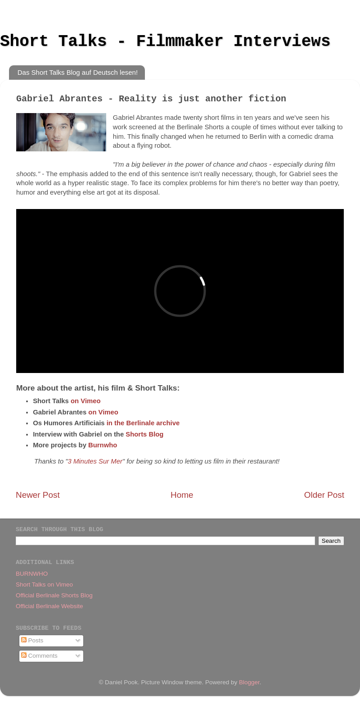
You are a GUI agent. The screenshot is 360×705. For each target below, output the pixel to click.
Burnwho (102, 445)
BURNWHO (32, 573)
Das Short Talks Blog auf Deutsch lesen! (78, 72)
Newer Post (38, 495)
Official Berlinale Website (49, 606)
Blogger (249, 682)
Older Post (324, 495)
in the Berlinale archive (143, 423)
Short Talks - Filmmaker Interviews (165, 41)
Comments (39, 655)
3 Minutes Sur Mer (95, 461)
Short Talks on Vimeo (44, 584)
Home (182, 495)
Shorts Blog (144, 434)
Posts (32, 640)
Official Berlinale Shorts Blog (54, 595)
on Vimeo (86, 401)
